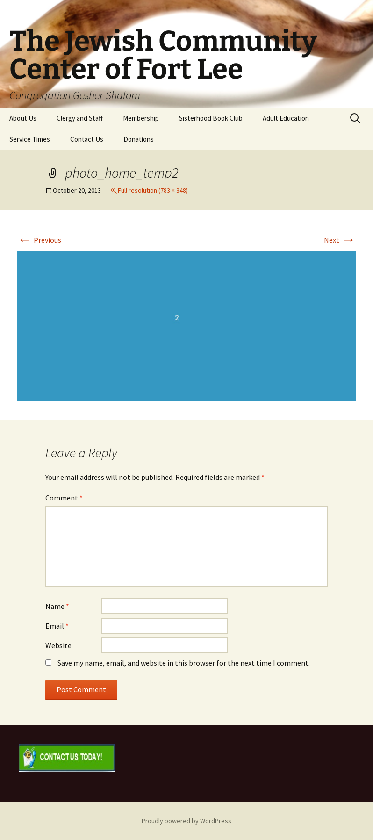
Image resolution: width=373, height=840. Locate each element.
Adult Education (286, 118)
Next (340, 240)
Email (57, 625)
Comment (64, 497)
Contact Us (86, 139)
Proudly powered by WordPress (186, 821)
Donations (138, 139)
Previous (39, 240)
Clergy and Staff (80, 118)
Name (57, 606)
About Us (22, 118)
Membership (141, 118)
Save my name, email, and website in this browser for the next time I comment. (183, 662)
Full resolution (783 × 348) (153, 190)
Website (58, 645)
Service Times (29, 139)
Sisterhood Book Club (211, 118)
